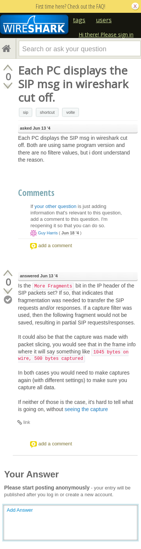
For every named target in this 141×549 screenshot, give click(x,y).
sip (25, 112)
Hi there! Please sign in (106, 34)
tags (79, 20)
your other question (55, 206)
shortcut (47, 112)
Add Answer (20, 510)
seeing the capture (86, 409)
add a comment (55, 245)
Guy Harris (48, 233)
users (104, 20)
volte (70, 112)
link (26, 422)
